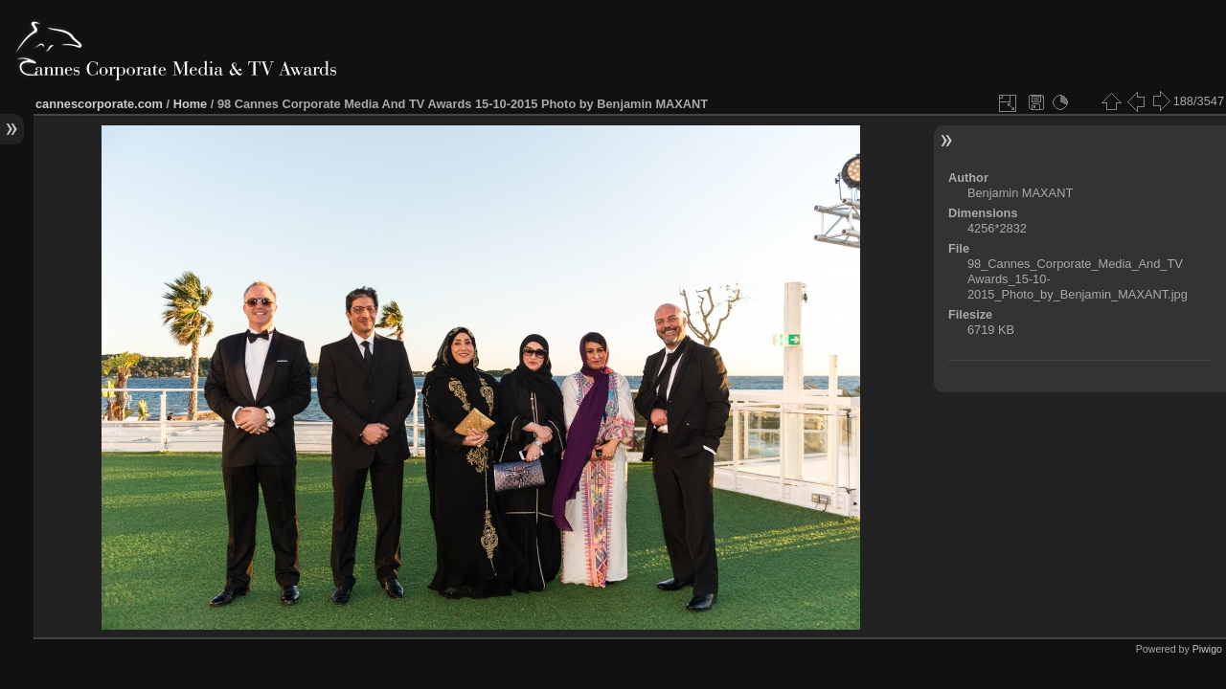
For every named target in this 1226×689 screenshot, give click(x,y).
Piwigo (1207, 649)
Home (190, 104)
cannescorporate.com (99, 104)
